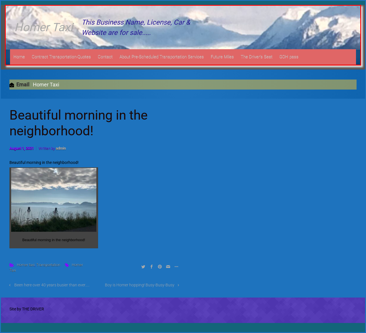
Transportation (48, 265)
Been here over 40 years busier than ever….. (51, 285)
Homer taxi (26, 265)
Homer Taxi (43, 27)
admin (61, 148)
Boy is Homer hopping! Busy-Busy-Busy (139, 285)
